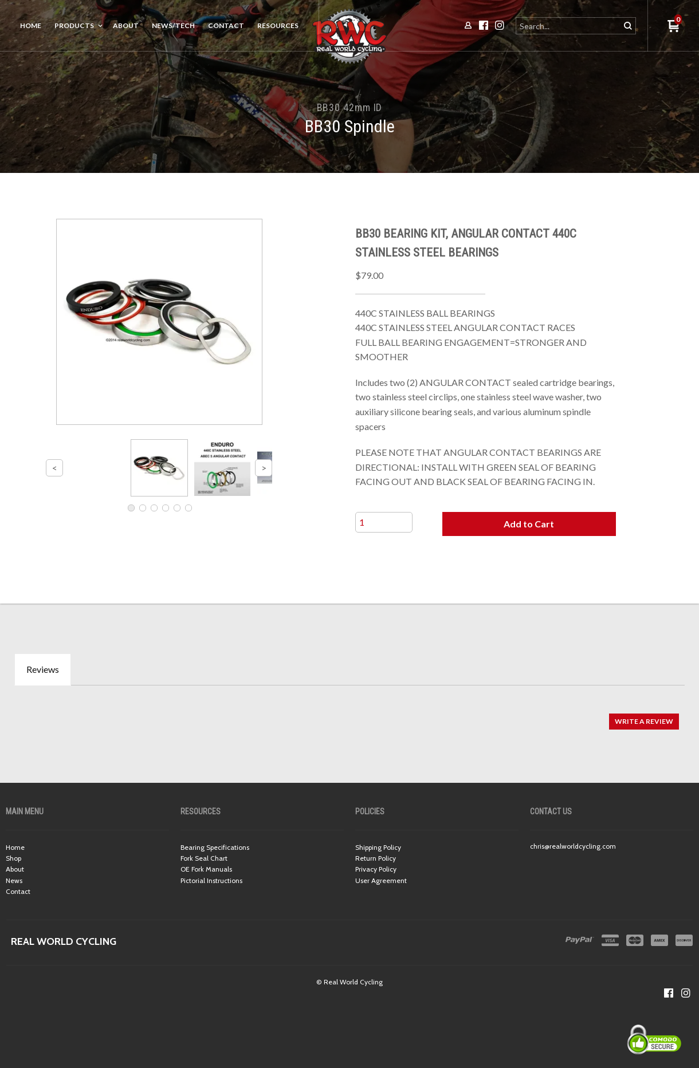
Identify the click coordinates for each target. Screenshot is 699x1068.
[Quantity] (384, 522)
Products (74, 25)
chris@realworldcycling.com (573, 846)
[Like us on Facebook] (668, 993)
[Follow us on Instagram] (685, 993)
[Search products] (568, 26)
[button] (529, 524)
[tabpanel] (349, 716)
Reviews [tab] (42, 669)
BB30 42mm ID (350, 107)
